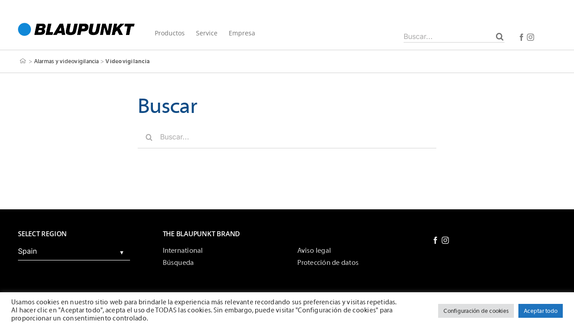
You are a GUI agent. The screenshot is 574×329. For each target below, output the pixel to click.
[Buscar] (499, 36)
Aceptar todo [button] (540, 310)
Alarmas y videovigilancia (66, 61)
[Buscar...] (454, 36)
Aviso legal (314, 251)
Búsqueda (178, 263)
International (183, 251)
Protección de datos (328, 263)
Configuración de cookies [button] (476, 310)
